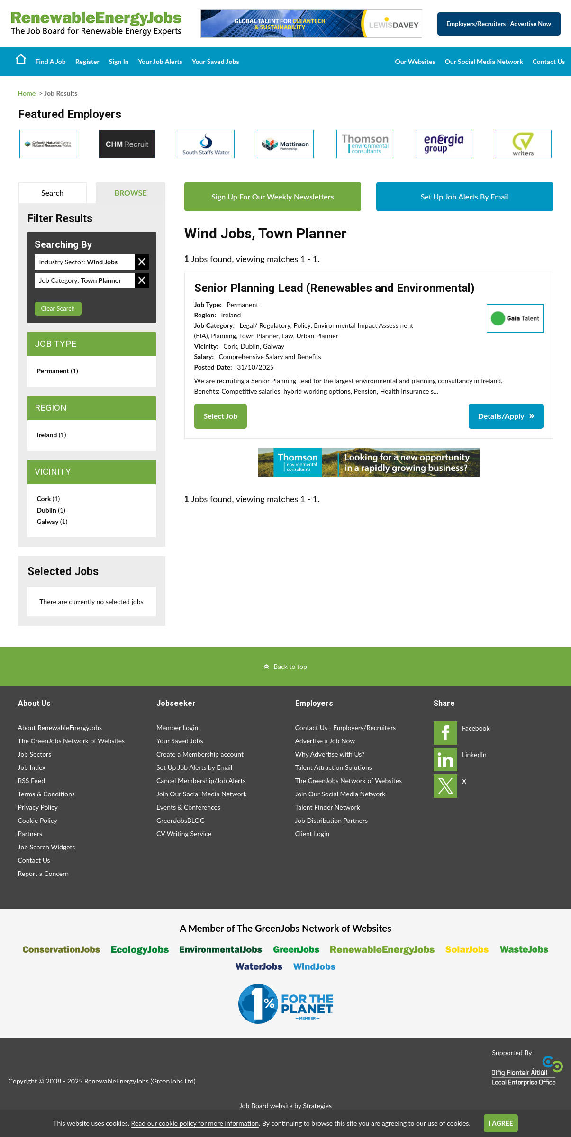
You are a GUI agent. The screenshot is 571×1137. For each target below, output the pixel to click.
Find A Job (51, 61)
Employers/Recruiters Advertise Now (498, 23)
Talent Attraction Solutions (333, 767)
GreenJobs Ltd (173, 1081)
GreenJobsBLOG (180, 820)
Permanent (57, 371)
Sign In (119, 61)
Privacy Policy (38, 807)
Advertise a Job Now (325, 741)
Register (87, 61)
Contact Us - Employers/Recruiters (345, 727)
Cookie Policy (37, 820)
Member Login (177, 727)
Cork (48, 499)
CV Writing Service (183, 834)
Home (21, 58)
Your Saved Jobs (215, 61)
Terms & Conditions (46, 794)
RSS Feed (31, 780)
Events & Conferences (188, 807)
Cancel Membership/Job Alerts (200, 780)
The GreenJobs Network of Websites (71, 741)
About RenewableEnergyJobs (60, 727)
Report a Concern (43, 873)
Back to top (290, 666)
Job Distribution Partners (331, 820)
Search (52, 192)
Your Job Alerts (160, 61)
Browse (130, 192)
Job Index (32, 767)
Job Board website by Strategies (285, 1105)
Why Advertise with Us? (330, 754)
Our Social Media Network (484, 61)
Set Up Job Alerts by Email (194, 767)
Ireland (51, 435)
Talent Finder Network (327, 807)
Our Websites (415, 61)
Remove (142, 262)
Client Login (312, 834)
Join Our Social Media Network (201, 794)
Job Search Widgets (46, 847)
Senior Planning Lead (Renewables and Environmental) (334, 288)
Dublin (51, 510)
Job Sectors (35, 754)
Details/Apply (501, 415)
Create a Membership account (200, 754)
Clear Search (58, 308)
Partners (30, 834)
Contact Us (549, 61)
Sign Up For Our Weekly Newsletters (272, 196)
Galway (52, 521)
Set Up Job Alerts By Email (465, 196)
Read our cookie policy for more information (195, 1123)
